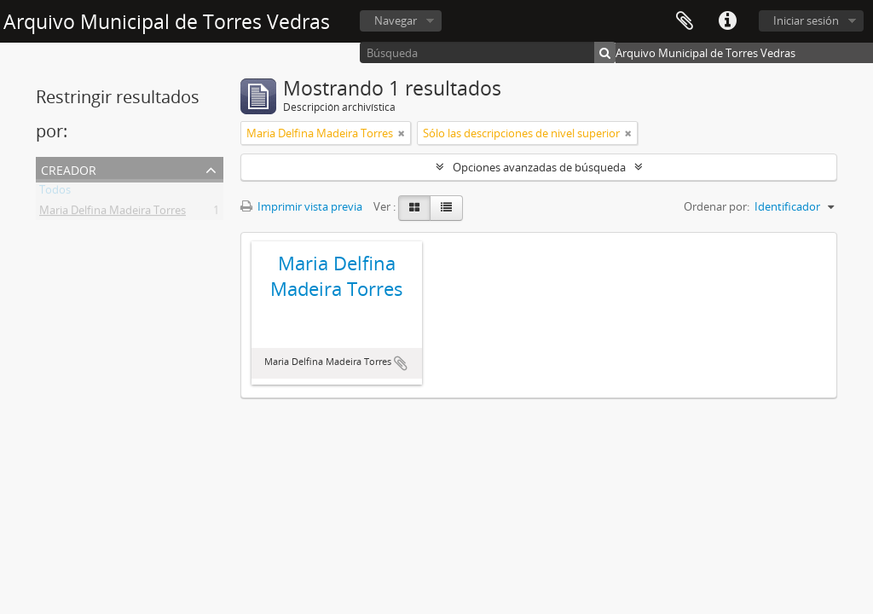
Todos (55, 192)
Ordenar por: (716, 206)
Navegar (395, 20)
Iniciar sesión (806, 20)
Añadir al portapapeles (400, 363)
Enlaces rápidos (727, 21)
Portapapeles (684, 21)
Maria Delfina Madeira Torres (112, 213)
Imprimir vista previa (301, 206)
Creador (68, 168)
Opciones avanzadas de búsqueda (539, 167)
